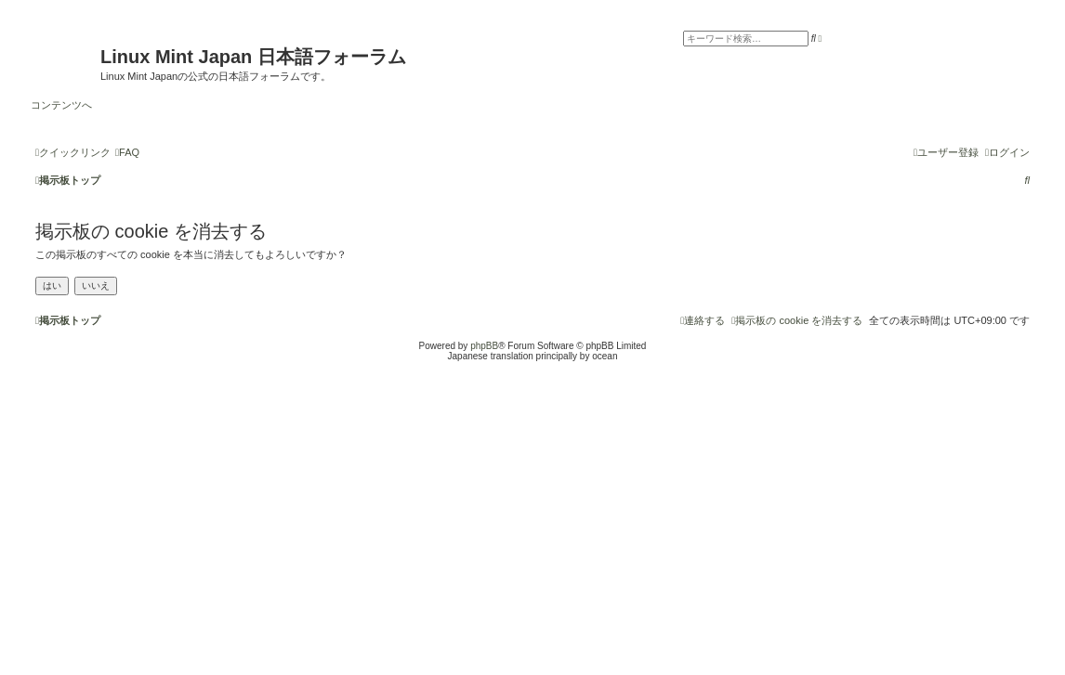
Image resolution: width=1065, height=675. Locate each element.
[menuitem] (127, 152)
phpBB (484, 346)
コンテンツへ (61, 104)
